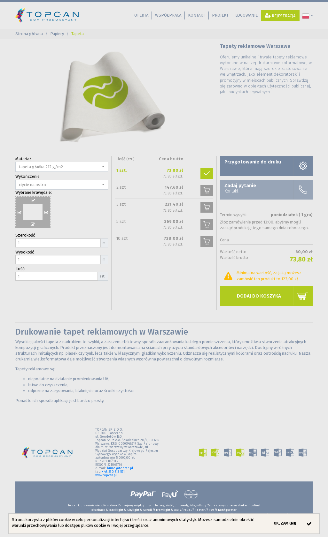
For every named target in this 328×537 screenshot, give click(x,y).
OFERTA (141, 15)
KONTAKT (196, 15)
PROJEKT (220, 15)
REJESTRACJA (280, 15)
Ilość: (20, 268)
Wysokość (24, 252)
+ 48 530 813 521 (113, 472)
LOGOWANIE (246, 15)
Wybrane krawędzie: (33, 192)
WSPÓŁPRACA (168, 15)
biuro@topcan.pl (120, 468)
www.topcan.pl (106, 475)
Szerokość (25, 235)
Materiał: (23, 158)
